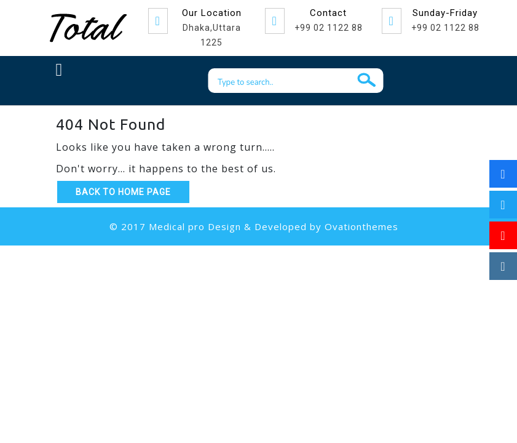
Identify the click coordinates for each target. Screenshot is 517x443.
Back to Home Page (123, 192)
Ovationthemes (361, 226)
